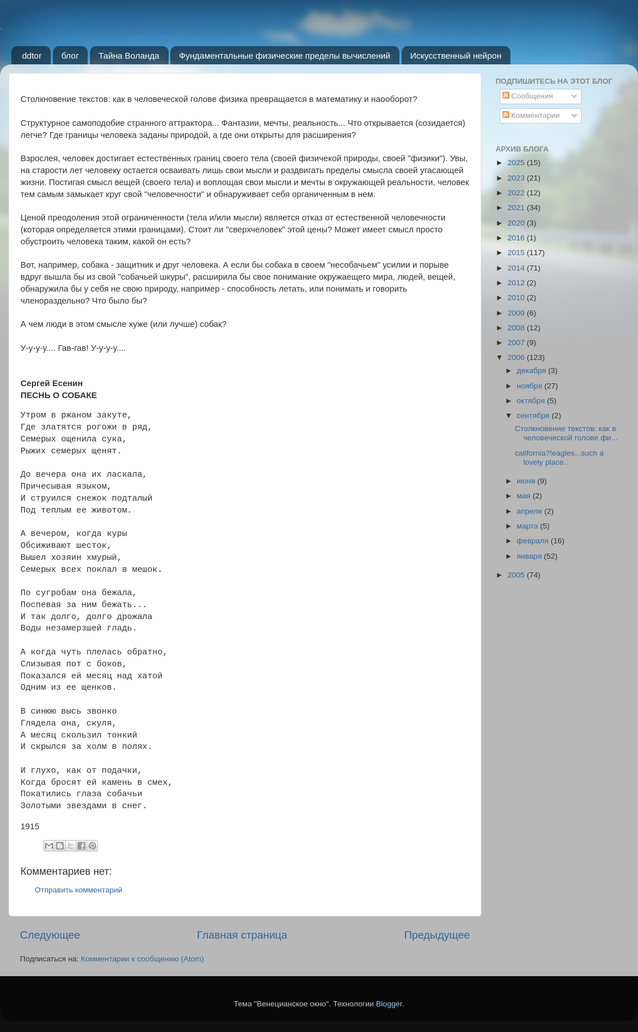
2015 (517, 252)
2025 (517, 162)
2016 (517, 238)
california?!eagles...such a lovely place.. (559, 457)
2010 (517, 297)
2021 (517, 207)
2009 (517, 313)
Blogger (389, 1004)
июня (527, 481)
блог (70, 55)
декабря (532, 370)
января (530, 556)
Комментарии (531, 115)
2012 (517, 283)
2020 (517, 223)
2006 (517, 357)
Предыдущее (437, 935)
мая (525, 496)
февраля (534, 541)
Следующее (50, 935)
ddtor (32, 55)
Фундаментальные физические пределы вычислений (284, 55)
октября (532, 400)
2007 (517, 342)
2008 (517, 327)
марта (528, 526)
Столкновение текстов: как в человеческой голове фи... (566, 433)
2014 (517, 268)
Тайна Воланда (129, 55)
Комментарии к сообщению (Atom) (142, 959)
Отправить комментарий (78, 890)
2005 (517, 575)
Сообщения (527, 96)
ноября (530, 386)
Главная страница (242, 935)
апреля (530, 511)
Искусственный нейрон (455, 55)
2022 (517, 193)
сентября (534, 415)
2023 (517, 178)
